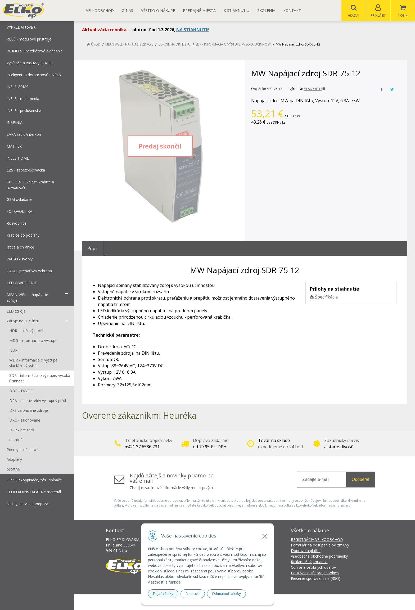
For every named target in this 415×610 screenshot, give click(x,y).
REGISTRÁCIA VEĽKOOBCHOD (317, 539)
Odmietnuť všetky (226, 593)
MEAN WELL (314, 89)
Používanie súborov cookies (315, 573)
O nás (127, 10)
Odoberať (361, 479)
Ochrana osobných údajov (313, 567)
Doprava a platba (306, 550)
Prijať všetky (163, 593)
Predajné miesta (199, 10)
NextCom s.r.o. (302, 602)
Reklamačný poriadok (309, 561)
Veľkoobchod (100, 10)
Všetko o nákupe (158, 10)
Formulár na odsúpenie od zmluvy (320, 545)
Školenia (266, 10)
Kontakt (292, 10)
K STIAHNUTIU (236, 10)
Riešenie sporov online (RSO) (315, 578)
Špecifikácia (326, 297)
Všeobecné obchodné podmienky (319, 556)
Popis (92, 249)
